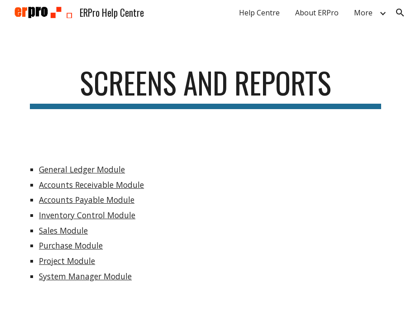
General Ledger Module (82, 169)
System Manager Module (85, 276)
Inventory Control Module (87, 215)
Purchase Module (71, 245)
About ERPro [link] (317, 13)
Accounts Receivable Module (91, 184)
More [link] (363, 13)
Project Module (67, 260)
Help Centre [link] (259, 13)
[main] (205, 87)
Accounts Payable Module (86, 199)
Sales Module (63, 230)
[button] (400, 13)
